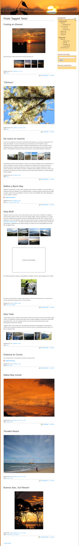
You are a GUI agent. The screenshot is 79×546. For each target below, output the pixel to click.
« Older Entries (7, 543)
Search (61, 60)
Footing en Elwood (13, 24)
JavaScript (65, 46)
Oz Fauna (65, 29)
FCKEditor (65, 44)
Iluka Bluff (8, 211)
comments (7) (45, 480)
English (61, 37)
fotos (7, 72)
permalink (52, 75)
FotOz (24, 127)
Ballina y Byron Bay (13, 186)
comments (46, 132)
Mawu (19, 175)
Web (62, 39)
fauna (7, 304)
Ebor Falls (9, 314)
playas (14, 202)
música (10, 202)
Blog (62, 22)
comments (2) (45, 204)
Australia (8, 421)
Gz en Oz (20, 71)
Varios (62, 34)
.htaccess (65, 41)
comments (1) (45, 75)
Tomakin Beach (11, 431)
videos (18, 202)
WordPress (65, 24)
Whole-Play (64, 47)
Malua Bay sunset (13, 375)
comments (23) (44, 537)
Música (62, 33)
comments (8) (45, 347)
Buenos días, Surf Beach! (16, 487)
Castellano (15, 71)
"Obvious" (8, 82)
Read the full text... (11, 197)
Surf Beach (16, 534)
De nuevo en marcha (14, 138)
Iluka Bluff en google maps (10, 221)
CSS (64, 42)
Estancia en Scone (13, 354)
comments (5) (45, 307)
